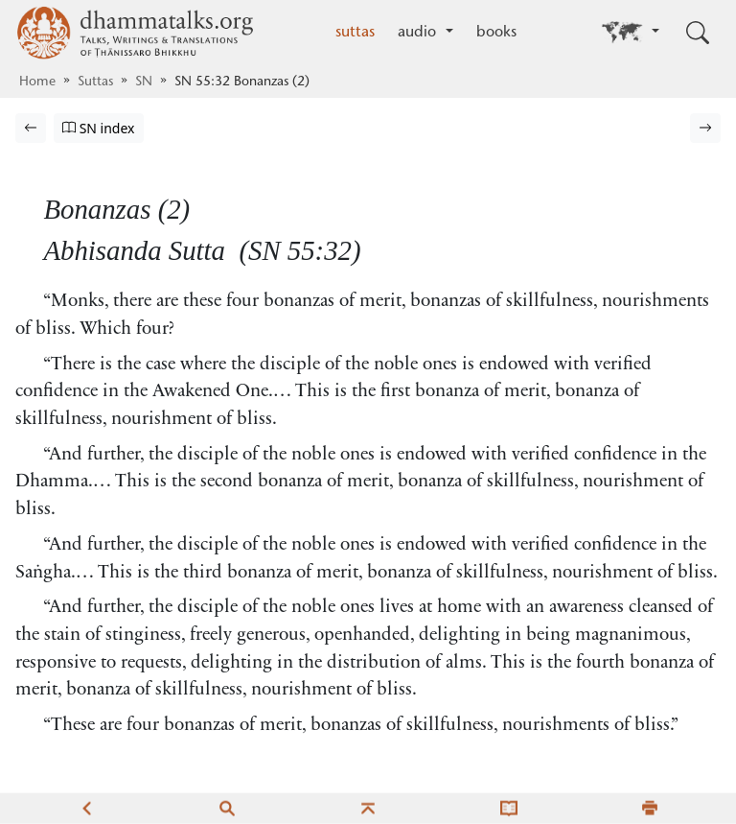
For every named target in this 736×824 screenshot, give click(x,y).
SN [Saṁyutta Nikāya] (143, 82)
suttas (355, 32)
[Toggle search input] (698, 32)
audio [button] (419, 32)
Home (37, 82)
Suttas (95, 82)
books (496, 32)
